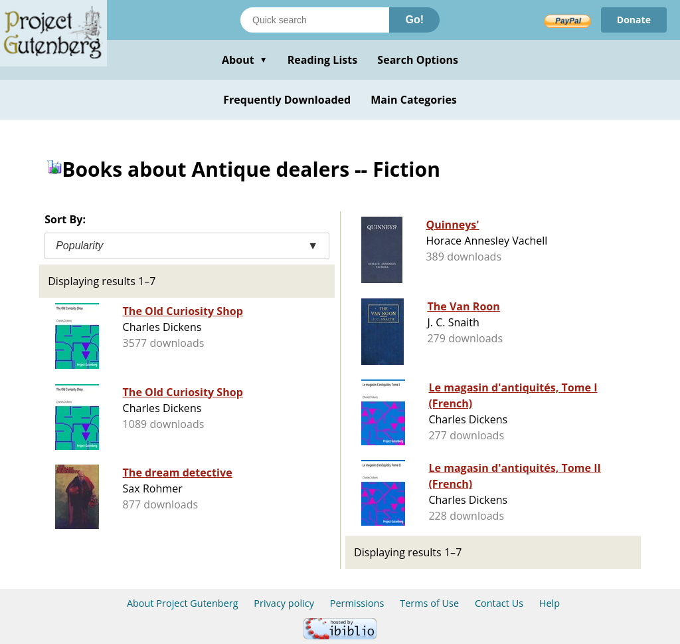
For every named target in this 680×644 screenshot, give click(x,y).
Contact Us (499, 603)
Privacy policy (284, 603)
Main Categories (414, 99)
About (245, 60)
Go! (414, 19)
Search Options (417, 60)
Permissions (357, 603)
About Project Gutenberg (182, 603)
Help (549, 603)
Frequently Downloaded (287, 99)
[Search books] (314, 20)
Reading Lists (323, 60)
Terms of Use (429, 603)
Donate (634, 19)
